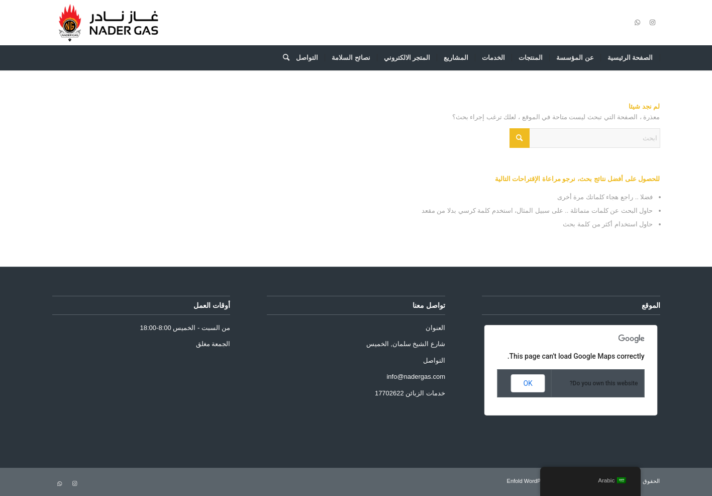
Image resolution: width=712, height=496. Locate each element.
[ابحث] (282, 57)
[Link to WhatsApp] (637, 22)
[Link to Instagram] (652, 22)
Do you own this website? (604, 383)
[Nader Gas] (108, 22)
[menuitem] (630, 57)
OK (527, 383)
